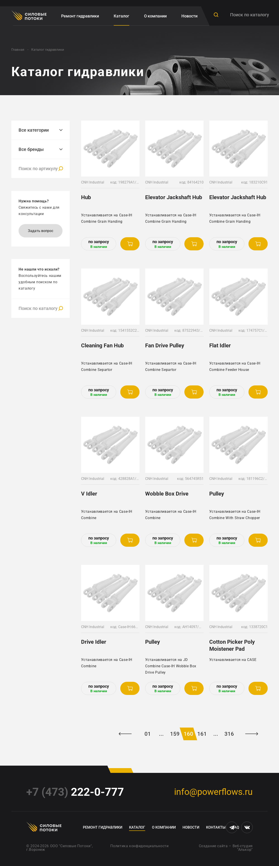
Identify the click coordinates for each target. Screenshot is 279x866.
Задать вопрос (40, 231)
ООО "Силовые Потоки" (71, 846)
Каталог (121, 16)
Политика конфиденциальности (139, 846)
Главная (17, 50)
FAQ (235, 827)
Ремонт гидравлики (80, 16)
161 (202, 734)
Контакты (216, 827)
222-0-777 (75, 792)
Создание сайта (213, 846)
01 (147, 734)
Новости (189, 16)
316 (229, 734)
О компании (155, 16)
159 (175, 734)
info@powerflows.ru (213, 792)
